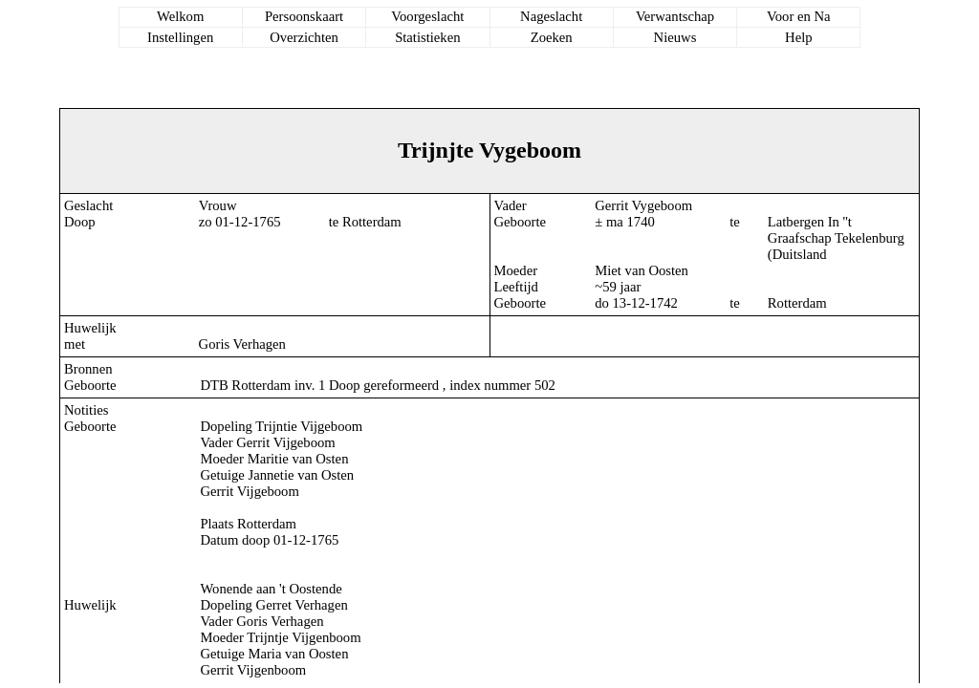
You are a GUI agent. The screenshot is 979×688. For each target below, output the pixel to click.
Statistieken (427, 37)
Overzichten (304, 37)
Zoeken (552, 37)
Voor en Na (798, 16)
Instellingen (180, 37)
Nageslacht (551, 16)
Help (799, 37)
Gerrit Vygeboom (643, 205)
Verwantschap (675, 16)
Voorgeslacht (427, 16)
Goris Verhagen (242, 344)
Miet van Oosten (641, 270)
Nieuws (675, 37)
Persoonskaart (304, 16)
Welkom (180, 16)
